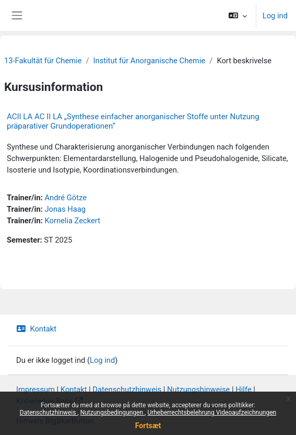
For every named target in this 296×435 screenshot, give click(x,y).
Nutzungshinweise (198, 389)
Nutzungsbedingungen (112, 412)
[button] (237, 15)
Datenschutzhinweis (49, 412)
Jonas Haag (65, 209)
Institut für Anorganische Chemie (149, 60)
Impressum (35, 389)
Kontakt (36, 329)
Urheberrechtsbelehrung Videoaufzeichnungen (211, 412)
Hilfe (243, 389)
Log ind (275, 15)
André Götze (65, 197)
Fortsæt (148, 425)
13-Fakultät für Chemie (42, 60)
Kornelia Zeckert (72, 220)
